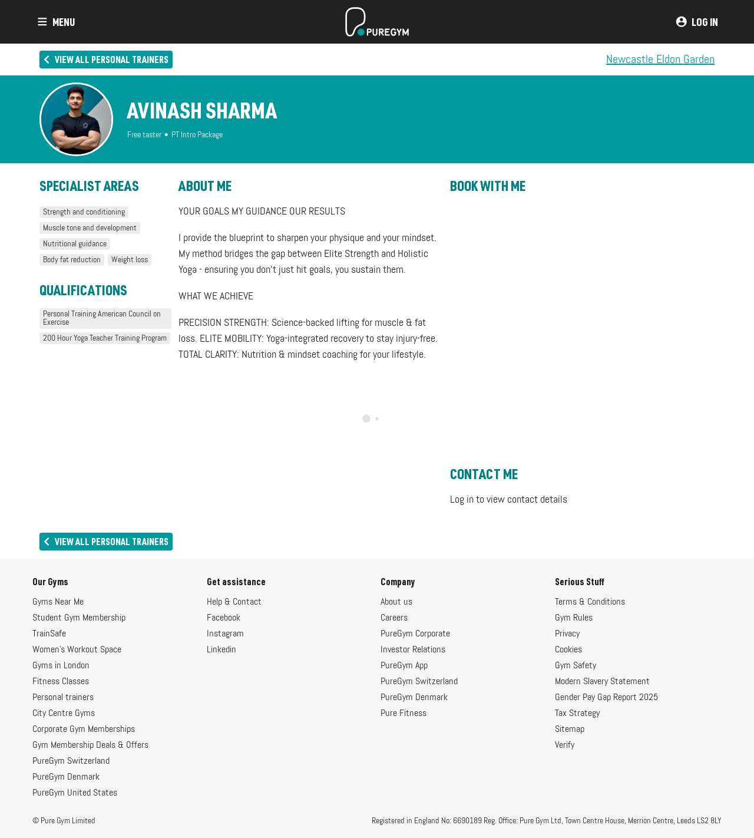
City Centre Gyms (63, 713)
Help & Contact (234, 602)
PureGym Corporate (415, 634)
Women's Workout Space (76, 650)
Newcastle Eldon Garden (660, 59)
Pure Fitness (403, 713)
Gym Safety (575, 666)
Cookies (568, 650)
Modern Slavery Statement (602, 682)
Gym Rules (574, 618)
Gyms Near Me (58, 602)
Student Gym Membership (78, 618)
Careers (394, 618)
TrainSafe (49, 634)
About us (396, 602)
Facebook (223, 618)
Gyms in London (61, 666)
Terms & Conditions (590, 602)
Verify (564, 745)
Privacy (567, 634)
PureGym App (404, 666)
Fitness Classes (60, 682)
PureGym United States (74, 793)
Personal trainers (63, 697)
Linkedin (221, 650)
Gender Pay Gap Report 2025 (606, 697)
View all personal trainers (105, 59)
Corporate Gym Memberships (83, 729)
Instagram (225, 634)
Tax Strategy (577, 713)
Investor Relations (413, 650)
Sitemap (569, 729)
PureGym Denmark (66, 777)
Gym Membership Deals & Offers (90, 745)
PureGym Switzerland (71, 761)
